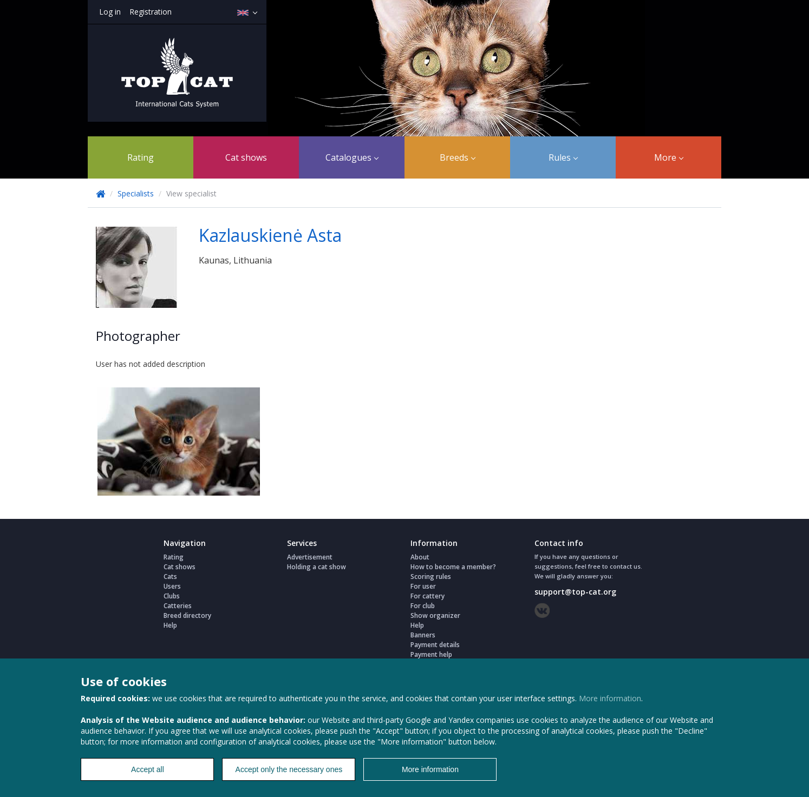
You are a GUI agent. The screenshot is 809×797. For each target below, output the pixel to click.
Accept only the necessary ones (289, 769)
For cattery (427, 596)
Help (170, 625)
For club (422, 605)
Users (172, 586)
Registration (150, 11)
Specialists (136, 193)
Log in (110, 11)
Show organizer (435, 615)
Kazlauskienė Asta (270, 235)
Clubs (172, 596)
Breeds (457, 157)
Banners (422, 635)
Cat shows (246, 157)
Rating (140, 157)
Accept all (147, 769)
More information (610, 698)
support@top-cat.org (575, 592)
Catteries (178, 605)
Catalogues (352, 157)
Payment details (435, 644)
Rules (563, 157)
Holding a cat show (316, 566)
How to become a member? (453, 566)
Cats (170, 576)
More (668, 157)
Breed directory (187, 615)
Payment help (431, 654)
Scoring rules (430, 576)
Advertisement (309, 557)
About (419, 557)
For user (423, 586)
